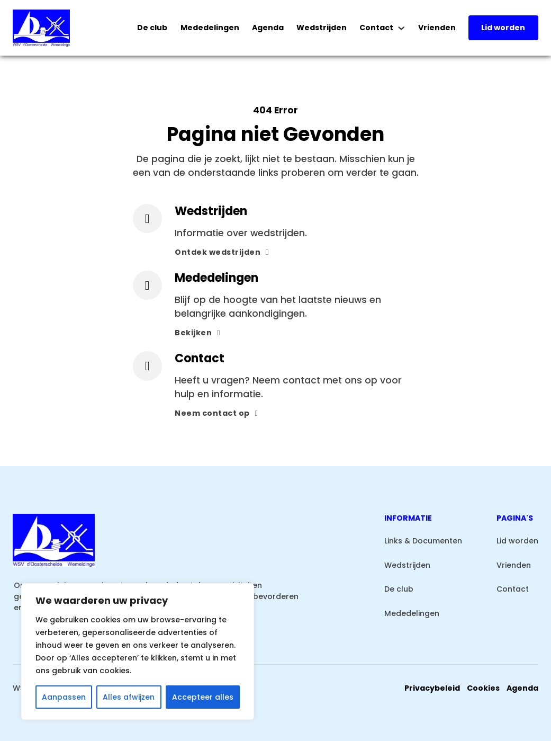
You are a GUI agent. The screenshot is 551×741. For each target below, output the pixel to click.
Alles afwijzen (129, 697)
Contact (376, 27)
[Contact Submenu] (401, 28)
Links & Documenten (423, 540)
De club (152, 27)
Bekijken (197, 332)
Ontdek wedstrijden (222, 252)
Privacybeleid (432, 688)
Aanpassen (64, 697)
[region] (137, 651)
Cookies (483, 688)
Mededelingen (209, 27)
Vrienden (437, 27)
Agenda (268, 27)
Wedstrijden (321, 27)
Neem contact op (216, 413)
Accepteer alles (202, 697)
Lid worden (503, 27)
